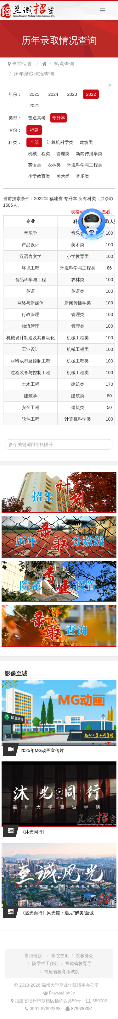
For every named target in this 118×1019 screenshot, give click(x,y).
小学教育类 (39, 176)
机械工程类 (39, 153)
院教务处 (84, 955)
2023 (72, 94)
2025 (34, 94)
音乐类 (82, 176)
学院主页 (60, 955)
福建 (34, 130)
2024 (53, 94)
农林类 (54, 164)
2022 (91, 94)
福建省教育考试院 (61, 971)
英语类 (34, 164)
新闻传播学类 (89, 153)
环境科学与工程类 (84, 164)
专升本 (58, 117)
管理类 (63, 153)
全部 (34, 142)
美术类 (63, 176)
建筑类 (86, 142)
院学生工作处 (45, 963)
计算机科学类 (60, 142)
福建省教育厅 (78, 963)
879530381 (82, 1008)
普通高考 (37, 117)
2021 (34, 105)
